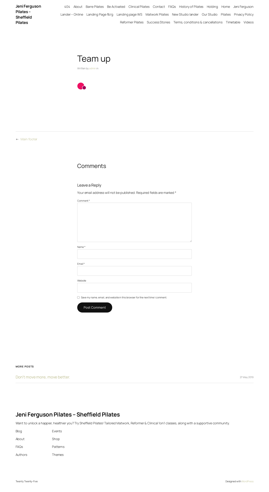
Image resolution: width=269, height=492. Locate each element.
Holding (212, 6)
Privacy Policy (244, 14)
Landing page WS (129, 14)
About (78, 6)
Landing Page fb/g (99, 14)
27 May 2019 (247, 377)
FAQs (172, 6)
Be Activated (116, 6)
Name (81, 247)
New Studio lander (185, 14)
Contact (159, 6)
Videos (248, 22)
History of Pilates (191, 6)
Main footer (29, 139)
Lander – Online (72, 14)
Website (81, 280)
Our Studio (210, 14)
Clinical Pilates (139, 6)
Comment (83, 200)
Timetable (233, 22)
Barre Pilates (95, 6)
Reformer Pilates (131, 22)
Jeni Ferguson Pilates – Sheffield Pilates (28, 14)
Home (225, 6)
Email (81, 263)
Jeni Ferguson (243, 6)
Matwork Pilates (157, 14)
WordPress (247, 481)
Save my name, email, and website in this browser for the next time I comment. (124, 297)
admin (92, 68)
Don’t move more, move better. (43, 377)
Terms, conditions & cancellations (197, 22)
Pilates (225, 14)
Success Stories (158, 22)
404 (67, 6)
